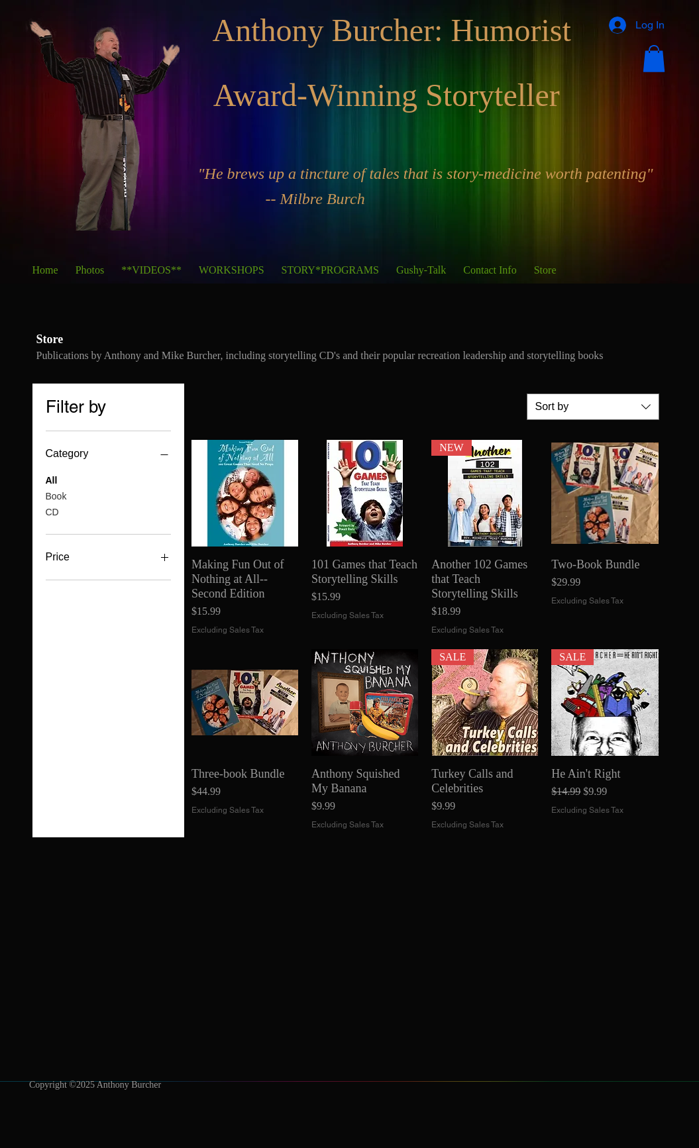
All (52, 479)
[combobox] (593, 406)
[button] (654, 58)
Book (56, 495)
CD (52, 511)
